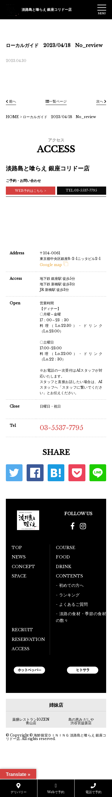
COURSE (65, 547)
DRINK (63, 566)
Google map (54, 265)
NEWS (19, 557)
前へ (11, 101)
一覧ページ (56, 101)
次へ (101, 101)
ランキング (69, 595)
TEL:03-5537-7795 (81, 190)
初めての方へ (71, 585)
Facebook (35, 472)
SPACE (19, 576)
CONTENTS (69, 576)
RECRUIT (22, 629)
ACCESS (21, 648)
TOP (17, 547)
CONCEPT (23, 566)
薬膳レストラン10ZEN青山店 (30, 721)
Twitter (14, 472)
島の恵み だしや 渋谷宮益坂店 (81, 721)
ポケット (76, 472)
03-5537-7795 (61, 428)
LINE (97, 472)
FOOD (63, 557)
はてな (56, 472)
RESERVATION (28, 639)
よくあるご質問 (73, 604)
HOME (12, 117)
